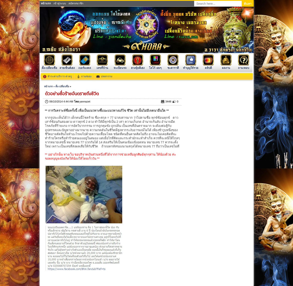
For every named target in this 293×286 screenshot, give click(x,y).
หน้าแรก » (49, 86)
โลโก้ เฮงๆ (155, 66)
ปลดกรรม (106, 76)
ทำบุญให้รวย (190, 66)
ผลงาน (226, 66)
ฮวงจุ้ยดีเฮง (137, 66)
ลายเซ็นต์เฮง (67, 66)
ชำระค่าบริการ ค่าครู (60, 76)
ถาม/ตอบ (243, 66)
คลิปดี (208, 66)
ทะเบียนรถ (120, 66)
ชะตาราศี (173, 66)
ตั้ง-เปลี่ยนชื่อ (49, 66)
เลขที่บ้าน (102, 66)
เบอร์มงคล (84, 66)
